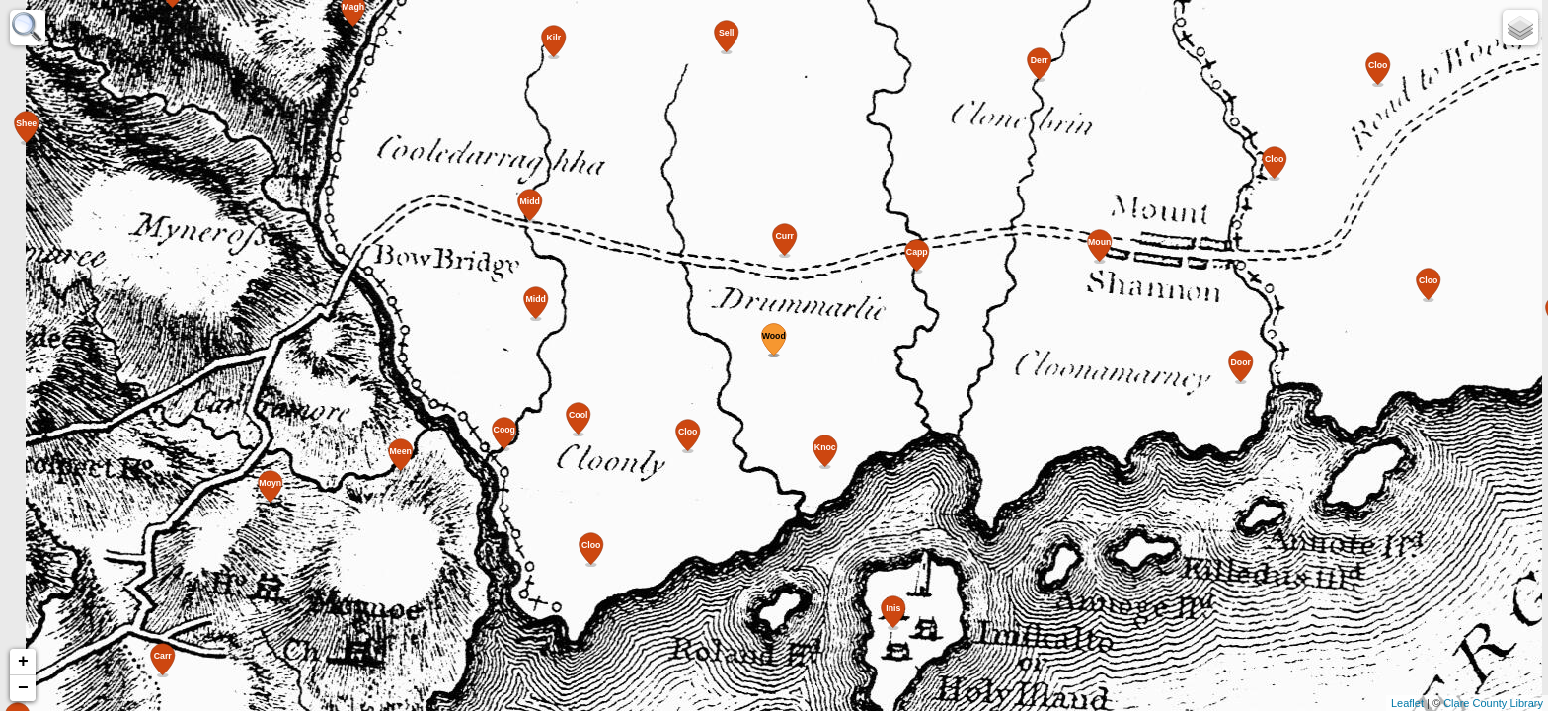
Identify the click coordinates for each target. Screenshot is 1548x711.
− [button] (23, 688)
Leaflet (1407, 703)
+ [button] (23, 661)
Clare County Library (1493, 703)
